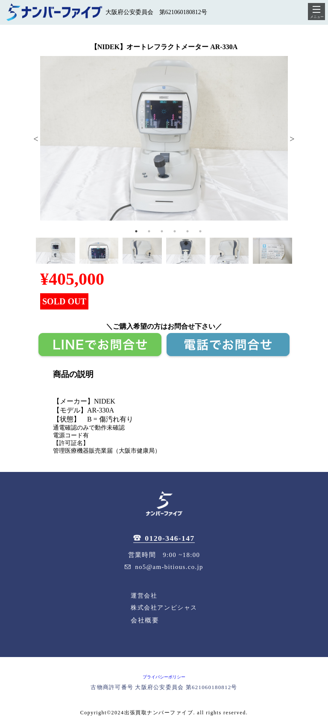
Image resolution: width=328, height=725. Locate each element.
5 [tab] (187, 231)
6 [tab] (200, 231)
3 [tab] (162, 231)
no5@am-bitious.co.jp (164, 566)
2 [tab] (149, 231)
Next (292, 138)
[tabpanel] (164, 138)
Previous (36, 138)
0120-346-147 (163, 538)
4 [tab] (174, 231)
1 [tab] (136, 231)
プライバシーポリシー (164, 677)
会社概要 (145, 620)
